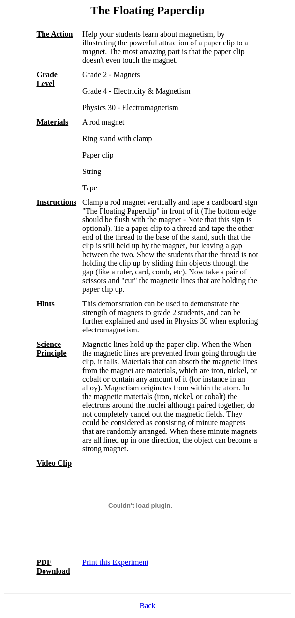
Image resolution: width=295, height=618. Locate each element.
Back (148, 606)
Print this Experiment (115, 562)
